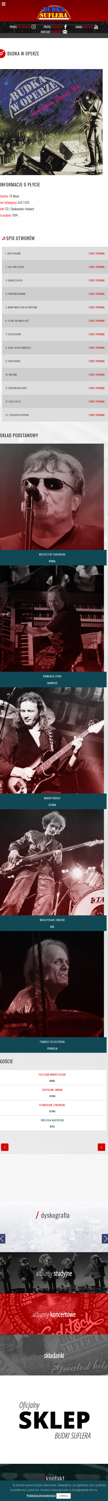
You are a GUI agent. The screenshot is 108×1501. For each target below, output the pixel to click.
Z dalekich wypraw (19, 415)
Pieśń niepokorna (16, 294)
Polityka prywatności (41, 1495)
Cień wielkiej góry (17, 388)
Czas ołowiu (14, 334)
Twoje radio (14, 361)
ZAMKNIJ (63, 1496)
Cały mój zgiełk (16, 267)
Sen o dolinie (14, 253)
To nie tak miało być (18, 320)
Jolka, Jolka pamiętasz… (20, 347)
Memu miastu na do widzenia (22, 307)
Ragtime (13, 374)
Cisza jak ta (15, 401)
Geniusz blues (15, 280)
